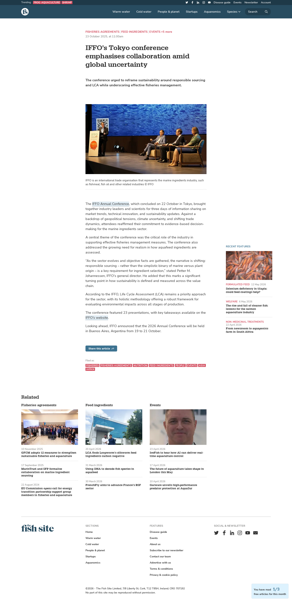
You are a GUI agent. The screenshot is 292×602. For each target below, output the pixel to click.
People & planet (169, 12)
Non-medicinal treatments (245, 321)
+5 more (166, 31)
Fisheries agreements (102, 31)
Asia (202, 365)
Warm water (121, 12)
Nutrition (140, 365)
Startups (192, 12)
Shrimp (67, 2)
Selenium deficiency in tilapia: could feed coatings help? (246, 290)
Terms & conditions (161, 569)
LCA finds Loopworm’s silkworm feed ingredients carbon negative (110, 454)
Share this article (101, 348)
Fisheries (92, 365)
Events (238, 2)
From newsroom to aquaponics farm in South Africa (247, 330)
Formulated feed (238, 284)
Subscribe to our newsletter (166, 550)
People (180, 365)
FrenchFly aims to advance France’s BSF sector (113, 487)
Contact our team (160, 556)
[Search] (258, 11)
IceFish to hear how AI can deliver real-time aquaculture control (176, 454)
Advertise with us (160, 562)
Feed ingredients (134, 31)
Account (266, 2)
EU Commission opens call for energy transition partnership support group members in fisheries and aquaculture (46, 492)
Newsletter (251, 2)
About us (155, 544)
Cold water (143, 12)
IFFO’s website (96, 317)
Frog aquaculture (47, 2)
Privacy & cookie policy (164, 575)
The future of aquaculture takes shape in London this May (177, 470)
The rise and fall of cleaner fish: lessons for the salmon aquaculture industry (247, 309)
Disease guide (222, 2)
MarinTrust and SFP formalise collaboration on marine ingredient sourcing (45, 472)
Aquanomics (212, 12)
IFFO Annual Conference (110, 204)
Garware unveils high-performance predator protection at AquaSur (173, 487)
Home (89, 532)
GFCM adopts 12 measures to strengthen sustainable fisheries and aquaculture (48, 454)
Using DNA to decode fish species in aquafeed (109, 470)
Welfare (232, 301)
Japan (90, 369)
